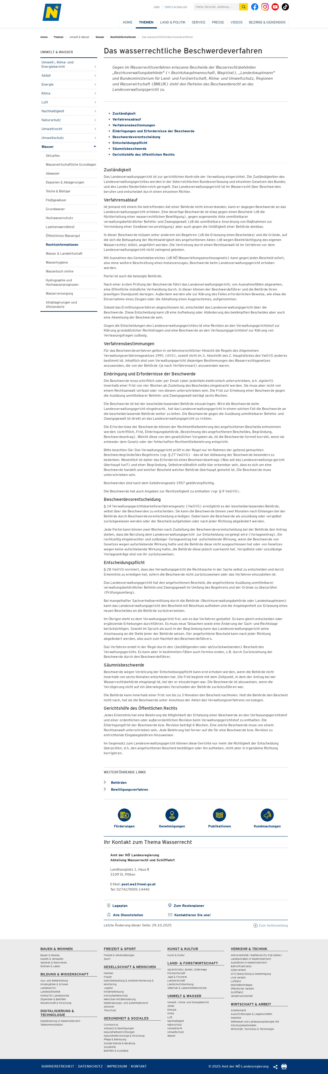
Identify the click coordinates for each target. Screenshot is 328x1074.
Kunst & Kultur (176, 955)
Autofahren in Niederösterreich (249, 962)
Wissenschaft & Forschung (55, 1003)
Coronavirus (111, 1024)
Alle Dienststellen (128, 915)
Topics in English (175, 7)
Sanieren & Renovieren (53, 962)
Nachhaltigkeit (68, 111)
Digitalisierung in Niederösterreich (60, 1021)
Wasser (100, 37)
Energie (68, 84)
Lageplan (119, 906)
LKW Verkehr (238, 977)
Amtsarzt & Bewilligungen (119, 1028)
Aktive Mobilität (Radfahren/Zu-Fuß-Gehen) (256, 955)
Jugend (108, 988)
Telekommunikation (51, 1024)
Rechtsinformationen (123, 37)
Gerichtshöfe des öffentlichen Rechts (143, 154)
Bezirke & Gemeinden (267, 22)
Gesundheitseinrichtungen (119, 1032)
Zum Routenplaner (189, 906)
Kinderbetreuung (114, 991)
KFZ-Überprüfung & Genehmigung (251, 973)
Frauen (108, 976)
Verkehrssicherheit (242, 996)
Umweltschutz (68, 138)
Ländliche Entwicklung (180, 984)
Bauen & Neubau (50, 955)
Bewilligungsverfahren (126, 789)
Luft (68, 102)
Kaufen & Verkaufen (51, 958)
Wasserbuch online (59, 271)
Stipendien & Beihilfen (53, 999)
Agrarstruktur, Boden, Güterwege (187, 969)
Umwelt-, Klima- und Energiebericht (68, 64)
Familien (108, 973)
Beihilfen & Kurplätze (116, 1050)
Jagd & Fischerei (177, 976)
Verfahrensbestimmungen (133, 125)
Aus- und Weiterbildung (54, 980)
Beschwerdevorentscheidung (136, 137)
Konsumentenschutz (116, 995)
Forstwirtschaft (176, 973)
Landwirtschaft (176, 980)
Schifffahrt (237, 992)
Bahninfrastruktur (241, 966)
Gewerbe (236, 1017)
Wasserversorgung (59, 293)
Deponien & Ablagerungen (65, 182)
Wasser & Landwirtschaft (64, 254)
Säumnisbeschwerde (129, 149)
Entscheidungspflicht (129, 143)
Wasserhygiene (57, 262)
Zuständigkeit (124, 113)
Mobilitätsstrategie (241, 985)
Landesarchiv (48, 988)
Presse (218, 22)
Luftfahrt (236, 981)
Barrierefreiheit (57, 1066)
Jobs (156, 7)
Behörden (115, 782)
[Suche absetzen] (243, 6)
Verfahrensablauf (126, 119)
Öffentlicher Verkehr (242, 988)
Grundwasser (55, 209)
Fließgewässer (56, 200)
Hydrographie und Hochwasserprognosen (62, 282)
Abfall (68, 75)
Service (198, 22)
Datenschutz (90, 1066)
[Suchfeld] (216, 6)
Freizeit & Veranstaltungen (119, 955)
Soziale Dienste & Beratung (119, 1043)
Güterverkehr (238, 970)
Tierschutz (110, 1010)
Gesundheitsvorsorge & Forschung (124, 1035)
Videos (236, 22)
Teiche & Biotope (58, 191)
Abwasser (53, 173)
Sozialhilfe (110, 1047)
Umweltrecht (68, 129)
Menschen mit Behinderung (120, 999)
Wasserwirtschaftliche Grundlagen (71, 165)
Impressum (117, 1066)
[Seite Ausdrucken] (284, 1068)
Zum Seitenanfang (270, 925)
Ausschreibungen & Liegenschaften (251, 1014)
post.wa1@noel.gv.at (139, 884)
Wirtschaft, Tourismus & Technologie (252, 1029)
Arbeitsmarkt (238, 1010)
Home (127, 22)
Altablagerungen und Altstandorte (61, 304)
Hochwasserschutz (59, 218)
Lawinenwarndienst (60, 227)
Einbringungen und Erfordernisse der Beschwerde (153, 131)
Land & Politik (172, 22)
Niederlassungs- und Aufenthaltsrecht (126, 1003)
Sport (107, 958)
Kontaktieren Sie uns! (192, 915)
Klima (68, 93)
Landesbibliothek (50, 991)
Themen (146, 22)
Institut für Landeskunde (54, 995)
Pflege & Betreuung (115, 1039)
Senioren (109, 1006)
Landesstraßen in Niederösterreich (251, 958)
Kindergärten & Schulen (54, 984)
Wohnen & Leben (50, 966)
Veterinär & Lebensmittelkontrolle (186, 988)
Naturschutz (68, 120)
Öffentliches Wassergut (63, 236)
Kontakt (139, 1066)
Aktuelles (53, 156)
